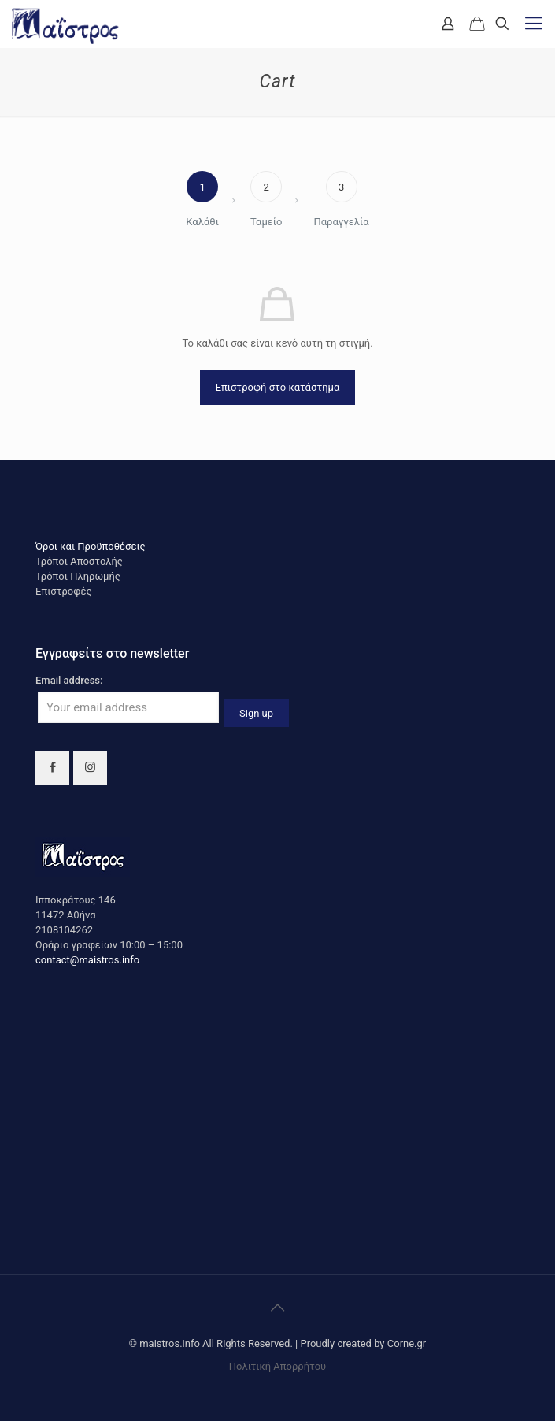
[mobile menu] (533, 23)
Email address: (68, 680)
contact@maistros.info (87, 960)
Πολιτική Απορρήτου (277, 1366)
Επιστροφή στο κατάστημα (278, 387)
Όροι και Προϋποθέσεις (90, 546)
